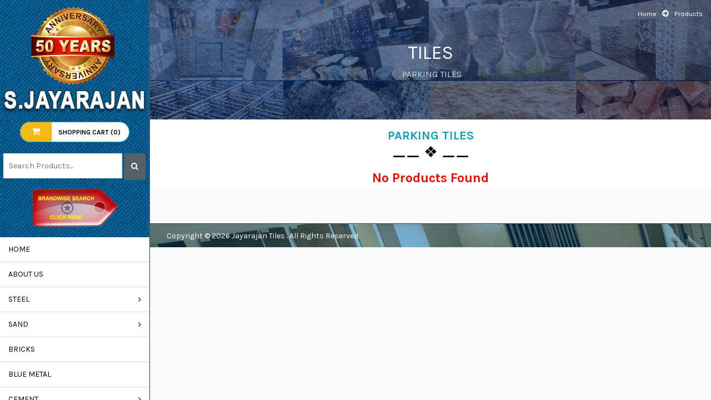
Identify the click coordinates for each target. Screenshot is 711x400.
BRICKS (21, 349)
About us (25, 274)
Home (19, 249)
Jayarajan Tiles (259, 236)
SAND (18, 324)
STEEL (18, 299)
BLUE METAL (29, 374)
